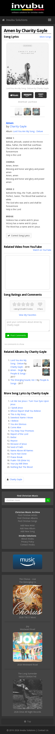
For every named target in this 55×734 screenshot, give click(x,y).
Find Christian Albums (27, 518)
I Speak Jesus (16, 407)
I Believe (14, 420)
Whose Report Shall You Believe (25, 410)
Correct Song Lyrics (19, 235)
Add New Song (28, 531)
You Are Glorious (18, 424)
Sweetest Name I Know (21, 417)
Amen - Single (16, 370)
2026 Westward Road (27, 664)
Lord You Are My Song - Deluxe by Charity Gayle (27, 88)
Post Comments (16, 335)
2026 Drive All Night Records (27, 711)
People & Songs (18, 373)
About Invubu (27, 538)
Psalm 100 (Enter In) (20, 460)
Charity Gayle (18, 126)
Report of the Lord (19, 434)
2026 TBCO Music (27, 617)
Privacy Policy (27, 541)
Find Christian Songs (27, 521)
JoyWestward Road (27, 628)
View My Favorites (27, 314)
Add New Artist (27, 525)
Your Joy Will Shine (19, 463)
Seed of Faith (16, 447)
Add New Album (27, 528)
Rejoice (13, 440)
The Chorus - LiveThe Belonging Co (27, 580)
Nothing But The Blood (21, 467)
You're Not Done (18, 453)
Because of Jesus (18, 443)
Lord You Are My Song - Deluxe (28, 131)
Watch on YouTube (42, 250)
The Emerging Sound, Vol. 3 (23, 380)
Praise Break (16, 457)
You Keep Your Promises (22, 430)
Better (13, 437)
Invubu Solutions (14, 20)
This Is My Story (18, 414)
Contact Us (43, 730)
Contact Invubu (27, 544)
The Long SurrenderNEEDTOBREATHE (27, 675)
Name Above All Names (21, 450)
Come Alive (15, 427)
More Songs (45, 36)
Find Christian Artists (27, 515)
